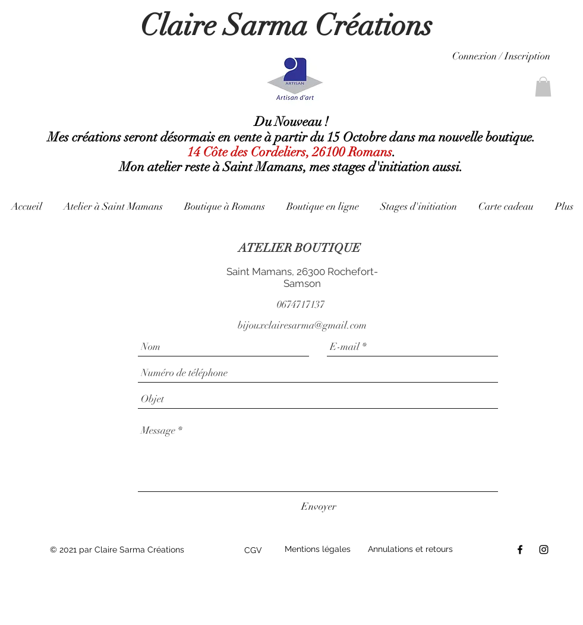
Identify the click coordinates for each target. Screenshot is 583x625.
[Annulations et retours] (414, 549)
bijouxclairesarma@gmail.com (302, 325)
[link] (543, 86)
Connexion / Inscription (501, 56)
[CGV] (256, 550)
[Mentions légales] (320, 549)
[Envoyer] (318, 506)
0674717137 (300, 304)
